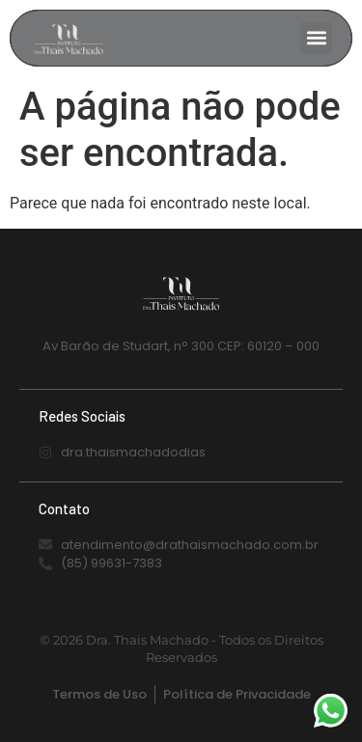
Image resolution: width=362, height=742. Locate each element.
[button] (316, 38)
